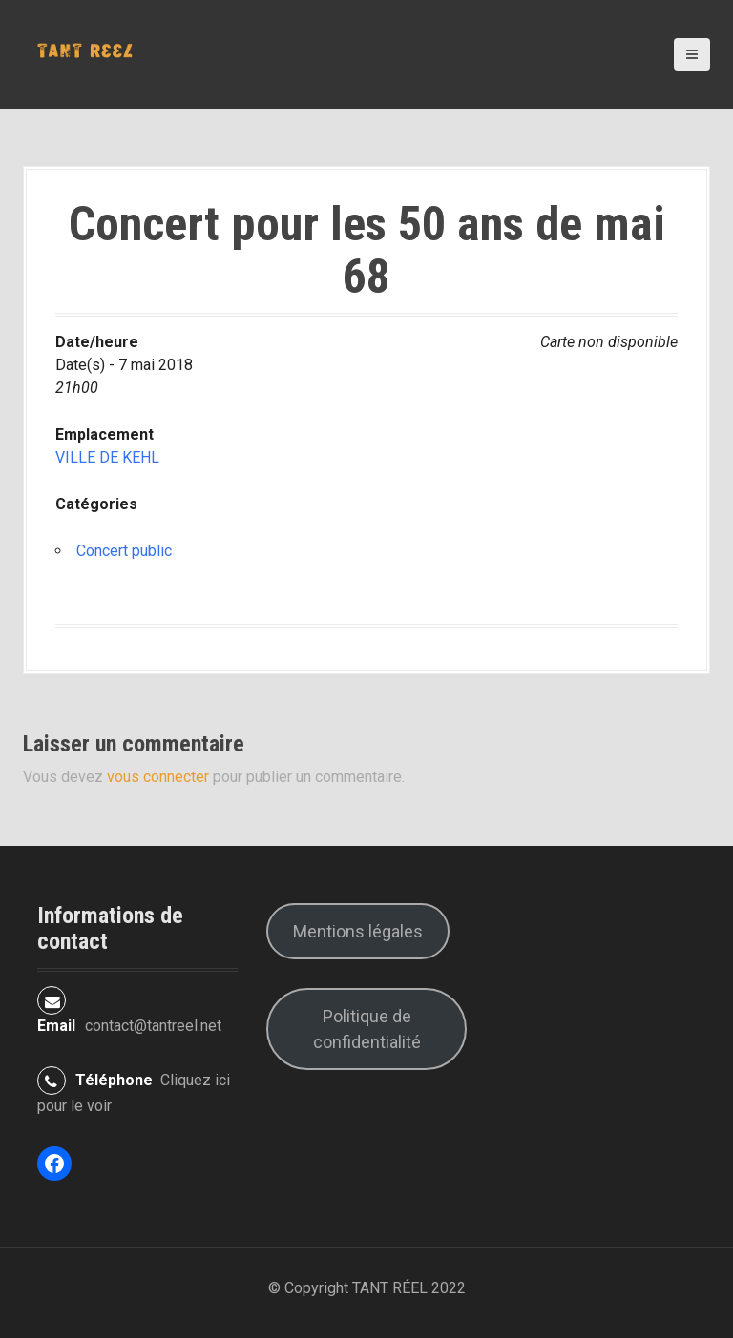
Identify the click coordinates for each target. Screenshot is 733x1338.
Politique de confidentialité (367, 1029)
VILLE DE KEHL (107, 457)
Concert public (124, 551)
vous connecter (158, 777)
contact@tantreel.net (153, 1026)
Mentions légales (358, 931)
